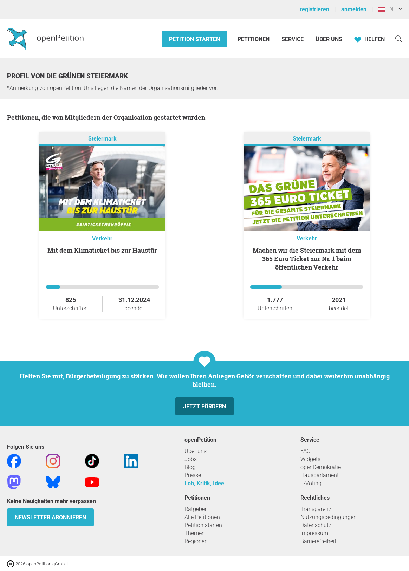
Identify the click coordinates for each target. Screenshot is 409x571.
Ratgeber (195, 509)
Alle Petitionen (202, 517)
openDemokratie (320, 467)
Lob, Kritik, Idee (204, 483)
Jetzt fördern (204, 406)
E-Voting (311, 483)
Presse (192, 475)
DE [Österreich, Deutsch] (386, 9)
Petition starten (194, 39)
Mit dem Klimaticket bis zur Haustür (102, 250)
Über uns (195, 451)
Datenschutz (315, 525)
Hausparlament (319, 475)
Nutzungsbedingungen (328, 517)
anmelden (353, 9)
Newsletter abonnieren (50, 517)
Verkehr (102, 238)
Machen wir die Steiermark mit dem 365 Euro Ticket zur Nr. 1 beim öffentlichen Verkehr (307, 258)
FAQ (305, 451)
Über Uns (329, 39)
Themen (194, 533)
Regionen (196, 541)
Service (292, 39)
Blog (190, 467)
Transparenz (315, 509)
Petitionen (254, 39)
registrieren (314, 9)
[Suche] (398, 38)
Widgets (310, 459)
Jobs (190, 459)
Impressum (314, 533)
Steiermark (102, 138)
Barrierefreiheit (318, 541)
